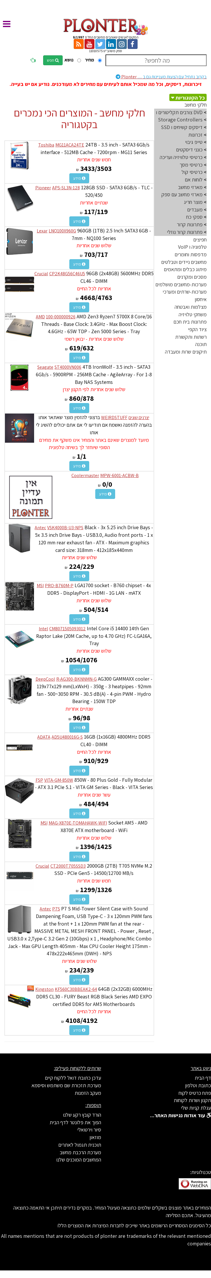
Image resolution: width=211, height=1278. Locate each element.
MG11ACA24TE (69, 145)
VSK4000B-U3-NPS (65, 528)
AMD (40, 317)
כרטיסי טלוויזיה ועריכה (181, 157)
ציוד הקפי (197, 329)
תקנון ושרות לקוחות (192, 1100)
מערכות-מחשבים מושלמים (181, 284)
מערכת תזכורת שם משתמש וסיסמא (66, 1085)
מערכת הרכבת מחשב (80, 1152)
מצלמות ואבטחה (191, 306)
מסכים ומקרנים (192, 276)
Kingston (44, 989)
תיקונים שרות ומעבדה (186, 351)
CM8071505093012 (67, 629)
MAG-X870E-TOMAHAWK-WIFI (78, 823)
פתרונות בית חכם (190, 321)
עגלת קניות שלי (196, 1107)
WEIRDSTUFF (114, 417)
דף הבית (203, 1077)
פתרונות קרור (190, 224)
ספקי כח (194, 216)
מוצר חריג (193, 202)
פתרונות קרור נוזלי (185, 232)
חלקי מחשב (195, 104)
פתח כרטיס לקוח (195, 1093)
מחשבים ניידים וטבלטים (184, 262)
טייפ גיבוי (194, 142)
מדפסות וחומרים (191, 254)
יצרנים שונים (139, 417)
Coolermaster (85, 475)
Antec (40, 528)
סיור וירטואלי (89, 1129)
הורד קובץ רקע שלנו (82, 1114)
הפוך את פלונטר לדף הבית (75, 1122)
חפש (53, 60)
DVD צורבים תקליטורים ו (179, 112)
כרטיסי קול (192, 172)
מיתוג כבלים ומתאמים (185, 269)
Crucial (41, 274)
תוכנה (201, 344)
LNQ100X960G (62, 231)
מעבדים (195, 209)
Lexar (42, 231)
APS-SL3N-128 (66, 188)
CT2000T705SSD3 (68, 866)
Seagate (45, 367)
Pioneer (43, 188)
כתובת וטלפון (198, 1085)
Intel (43, 629)
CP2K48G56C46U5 (67, 274)
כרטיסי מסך (191, 164)
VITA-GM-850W (58, 780)
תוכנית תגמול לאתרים (79, 1144)
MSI (40, 585)
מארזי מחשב (190, 187)
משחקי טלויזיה (193, 314)
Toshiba (46, 145)
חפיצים (200, 239)
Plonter (161, 77)
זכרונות (195, 134)
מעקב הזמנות (88, 1093)
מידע (79, 178)
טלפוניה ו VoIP (192, 246)
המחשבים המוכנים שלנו (78, 1159)
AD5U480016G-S (67, 737)
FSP (39, 780)
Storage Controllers (180, 119)
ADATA (43, 737)
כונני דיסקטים (189, 149)
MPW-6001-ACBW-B (119, 475)
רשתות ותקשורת (191, 336)
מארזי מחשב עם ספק (182, 194)
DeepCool (45, 679)
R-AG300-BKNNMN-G (76, 679)
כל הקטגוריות (190, 97)
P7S (56, 909)
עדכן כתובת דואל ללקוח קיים (73, 1077)
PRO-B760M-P (59, 585)
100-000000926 (60, 317)
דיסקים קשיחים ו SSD (182, 127)
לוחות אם (194, 179)
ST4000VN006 (67, 367)
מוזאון (95, 1137)
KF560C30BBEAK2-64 (76, 989)
